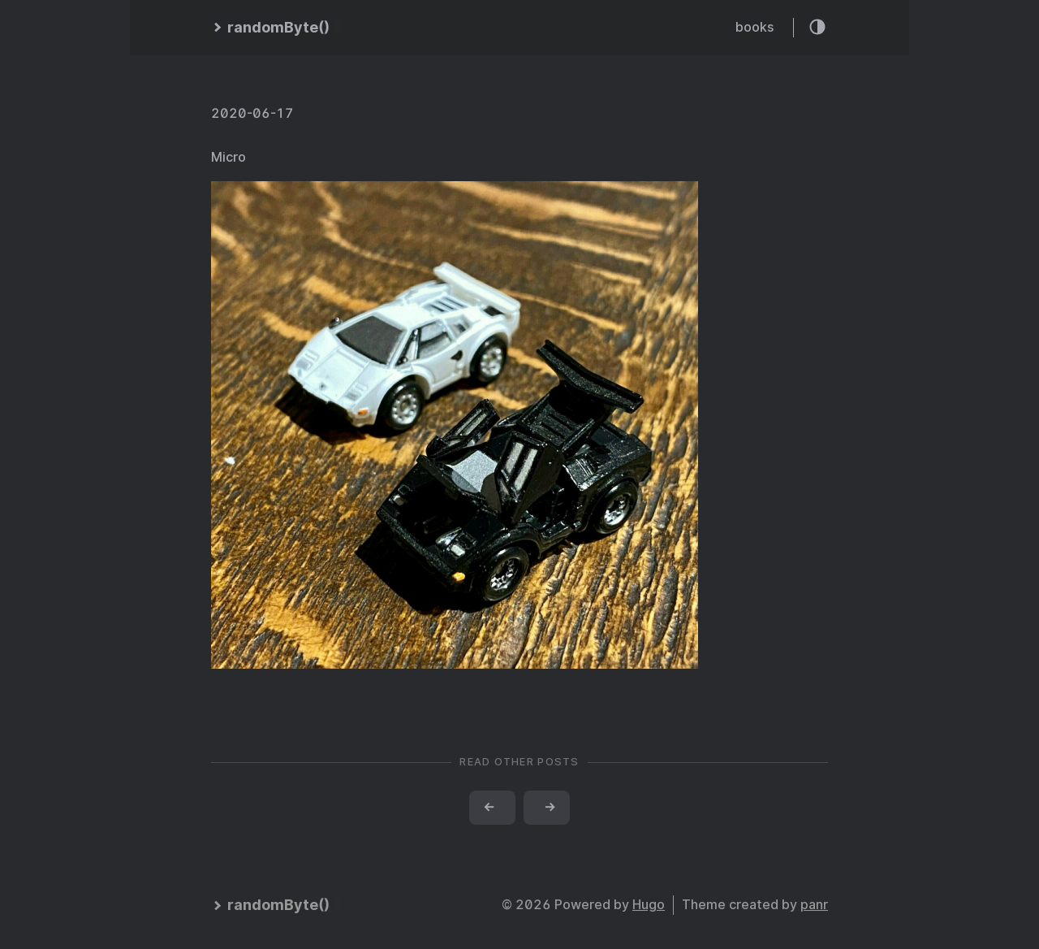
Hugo (648, 904)
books (754, 27)
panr (814, 904)
